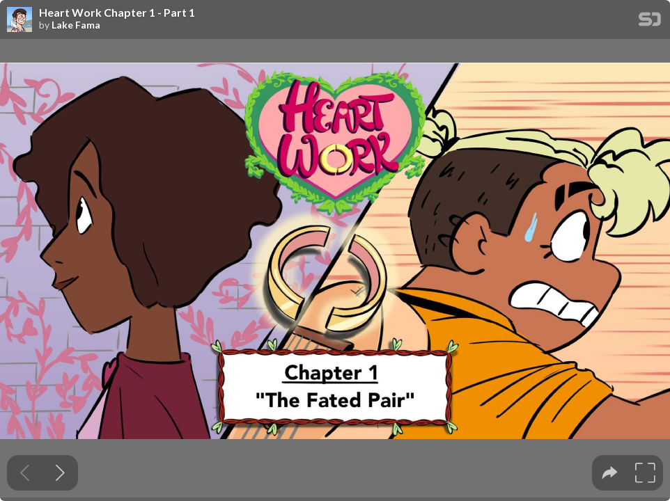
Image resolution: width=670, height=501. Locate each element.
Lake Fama (76, 25)
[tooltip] (609, 472)
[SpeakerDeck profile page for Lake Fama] (19, 20)
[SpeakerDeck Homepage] (650, 22)
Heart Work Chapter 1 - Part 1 (117, 12)
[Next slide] (60, 472)
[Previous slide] (24, 472)
